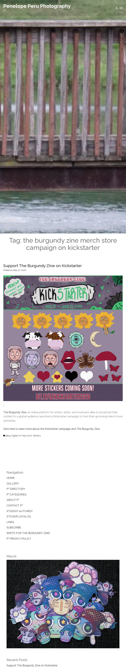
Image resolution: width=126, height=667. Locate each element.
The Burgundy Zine (14, 412)
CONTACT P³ (15, 505)
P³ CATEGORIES (17, 494)
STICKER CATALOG (19, 516)
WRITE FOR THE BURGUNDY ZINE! (28, 533)
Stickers (37, 435)
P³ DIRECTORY (16, 489)
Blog (8, 435)
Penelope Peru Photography (37, 6)
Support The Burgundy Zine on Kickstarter (42, 265)
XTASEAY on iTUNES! (20, 511)
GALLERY (13, 483)
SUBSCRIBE (14, 527)
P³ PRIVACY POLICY (19, 538)
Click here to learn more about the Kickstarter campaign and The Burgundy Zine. (51, 428)
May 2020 (27, 435)
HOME (11, 478)
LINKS (10, 522)
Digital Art (16, 435)
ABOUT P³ (13, 500)
